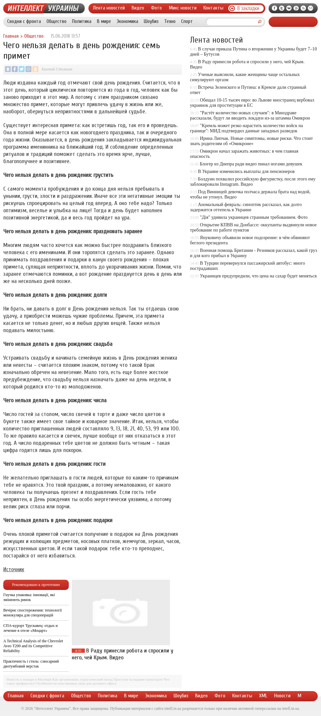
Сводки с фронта (24, 21)
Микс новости (183, 8)
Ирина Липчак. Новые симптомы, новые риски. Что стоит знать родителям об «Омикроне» (251, 141)
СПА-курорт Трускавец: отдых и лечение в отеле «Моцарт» (30, 628)
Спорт (187, 21)
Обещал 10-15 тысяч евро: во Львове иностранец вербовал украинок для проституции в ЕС (252, 103)
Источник (13, 569)
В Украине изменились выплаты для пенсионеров (246, 171)
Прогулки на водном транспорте (138, 679)
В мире (104, 21)
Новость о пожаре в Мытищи (29, 679)
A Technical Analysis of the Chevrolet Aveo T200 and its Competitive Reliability (33, 646)
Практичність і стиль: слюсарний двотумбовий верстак (31, 664)
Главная (11, 36)
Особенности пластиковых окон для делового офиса (76, 683)
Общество (56, 21)
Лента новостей (109, 8)
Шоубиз (151, 21)
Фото (156, 8)
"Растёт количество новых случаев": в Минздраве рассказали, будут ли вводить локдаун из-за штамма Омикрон (250, 115)
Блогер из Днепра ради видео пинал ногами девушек (251, 163)
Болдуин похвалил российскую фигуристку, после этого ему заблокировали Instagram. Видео (252, 182)
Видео (138, 8)
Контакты (213, 8)
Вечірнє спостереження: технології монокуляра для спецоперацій (32, 612)
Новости (282, 696)
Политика (81, 21)
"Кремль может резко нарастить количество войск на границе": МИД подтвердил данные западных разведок (246, 128)
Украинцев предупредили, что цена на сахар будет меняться (258, 275)
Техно (170, 21)
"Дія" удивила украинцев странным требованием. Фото (254, 217)
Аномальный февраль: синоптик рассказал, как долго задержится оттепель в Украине (246, 207)
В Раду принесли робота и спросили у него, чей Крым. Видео (122, 654)
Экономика (127, 21)
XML (263, 696)
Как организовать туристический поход (82, 679)
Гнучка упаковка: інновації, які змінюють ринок (29, 597)
